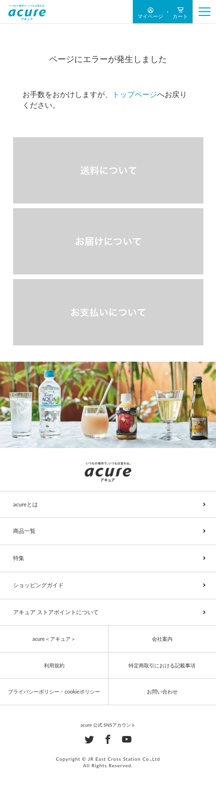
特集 (18, 557)
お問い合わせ (162, 691)
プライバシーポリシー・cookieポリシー (54, 691)
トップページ (134, 94)
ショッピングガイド (38, 585)
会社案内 (162, 639)
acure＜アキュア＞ (53, 639)
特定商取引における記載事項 (162, 665)
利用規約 (54, 665)
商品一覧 (24, 530)
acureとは (25, 504)
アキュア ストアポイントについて (56, 612)
